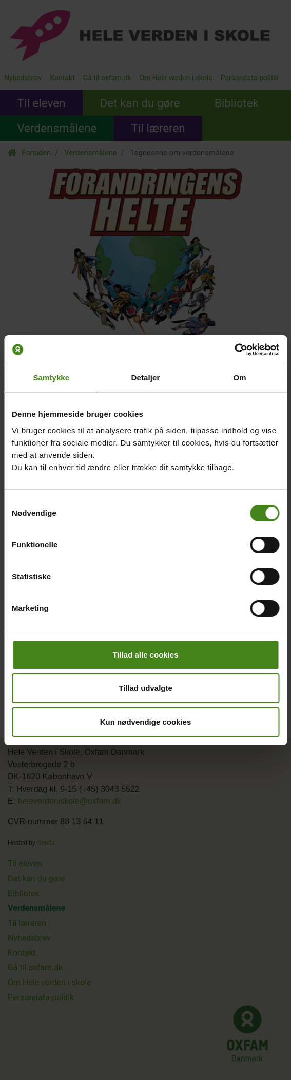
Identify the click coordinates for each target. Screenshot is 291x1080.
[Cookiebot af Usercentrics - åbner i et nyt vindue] (234, 349)
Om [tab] (240, 377)
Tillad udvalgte (145, 688)
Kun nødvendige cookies (145, 721)
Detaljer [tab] (145, 377)
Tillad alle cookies (145, 654)
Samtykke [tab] (51, 377)
